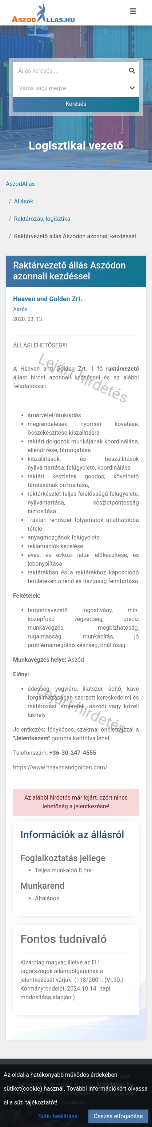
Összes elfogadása (118, 1116)
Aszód (20, 309)
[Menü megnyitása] (133, 11)
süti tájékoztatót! (35, 1102)
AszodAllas (20, 183)
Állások (23, 201)
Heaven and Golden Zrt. (47, 299)
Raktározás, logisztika (42, 218)
